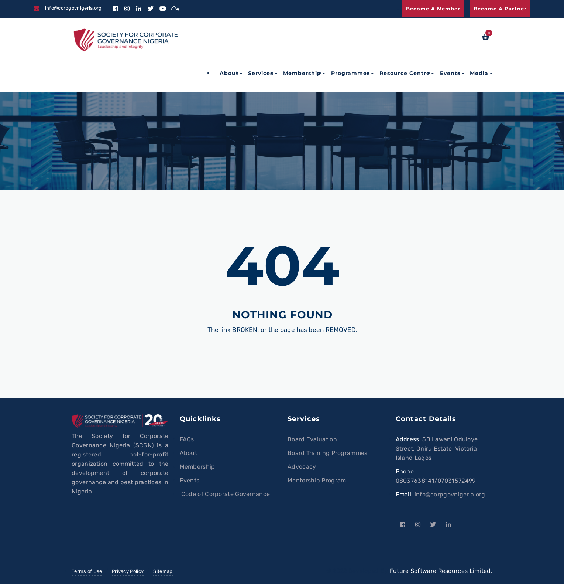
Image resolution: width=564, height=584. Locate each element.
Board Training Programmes (328, 452)
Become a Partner (500, 8)
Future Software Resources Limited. (441, 570)
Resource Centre (404, 73)
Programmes (350, 73)
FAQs (187, 439)
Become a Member (433, 8)
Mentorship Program (317, 480)
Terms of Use (87, 571)
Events (450, 73)
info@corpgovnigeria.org (450, 494)
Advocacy (302, 466)
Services (260, 73)
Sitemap (162, 571)
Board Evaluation (312, 439)
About (229, 73)
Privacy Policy (128, 571)
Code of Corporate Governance (225, 494)
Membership (302, 73)
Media (479, 73)
